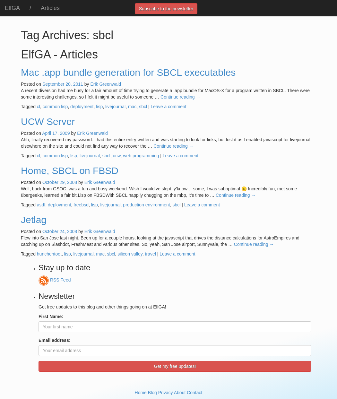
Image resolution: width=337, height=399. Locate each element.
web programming (141, 155)
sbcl (143, 106)
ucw (116, 155)
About (180, 392)
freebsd (81, 204)
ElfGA (12, 8)
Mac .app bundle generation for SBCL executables (128, 72)
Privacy (165, 392)
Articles (50, 8)
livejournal (115, 106)
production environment (146, 204)
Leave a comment (168, 106)
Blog (152, 392)
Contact (194, 392)
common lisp (55, 106)
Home (141, 392)
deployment (81, 106)
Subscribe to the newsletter (166, 8)
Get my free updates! (175, 366)
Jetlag (34, 219)
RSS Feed (55, 279)
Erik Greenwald (105, 84)
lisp (99, 106)
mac (132, 106)
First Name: (51, 316)
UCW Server (48, 121)
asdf (41, 204)
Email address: (55, 340)
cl (38, 106)
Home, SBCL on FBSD (69, 170)
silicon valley (130, 253)
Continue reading (180, 97)
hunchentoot (49, 253)
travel (150, 253)
